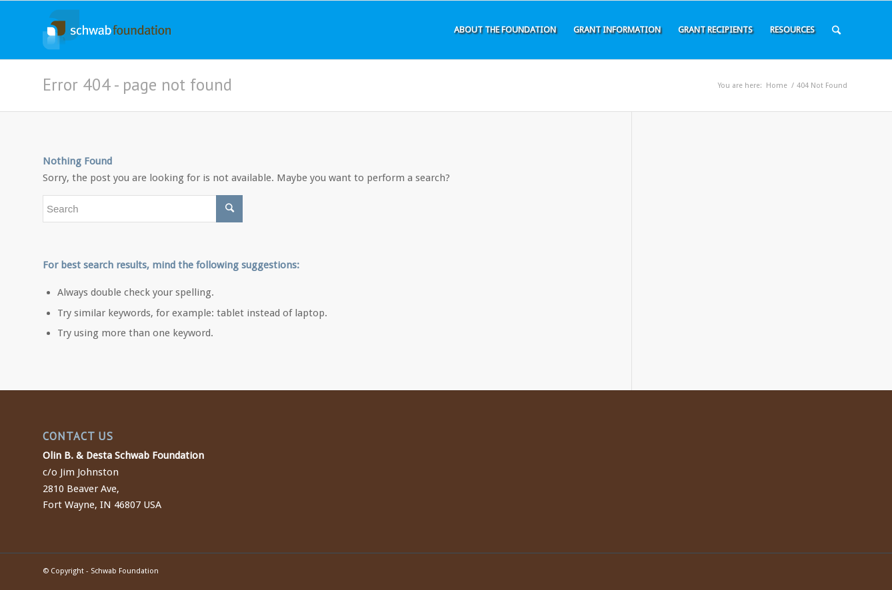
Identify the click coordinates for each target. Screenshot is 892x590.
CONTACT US (78, 436)
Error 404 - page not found (137, 84)
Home (776, 85)
